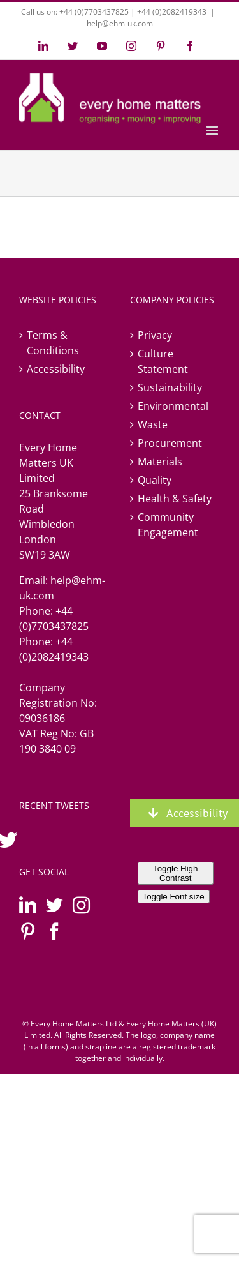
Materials (160, 461)
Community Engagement (168, 524)
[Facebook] (54, 931)
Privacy (155, 335)
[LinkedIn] (27, 904)
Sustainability (170, 387)
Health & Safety (175, 499)
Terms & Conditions (53, 342)
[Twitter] (54, 904)
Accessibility (56, 369)
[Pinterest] (27, 931)
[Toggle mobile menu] (213, 130)
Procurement (170, 443)
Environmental (173, 406)
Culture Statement (163, 361)
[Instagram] (81, 904)
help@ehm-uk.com (120, 23)
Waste (153, 424)
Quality (154, 480)
